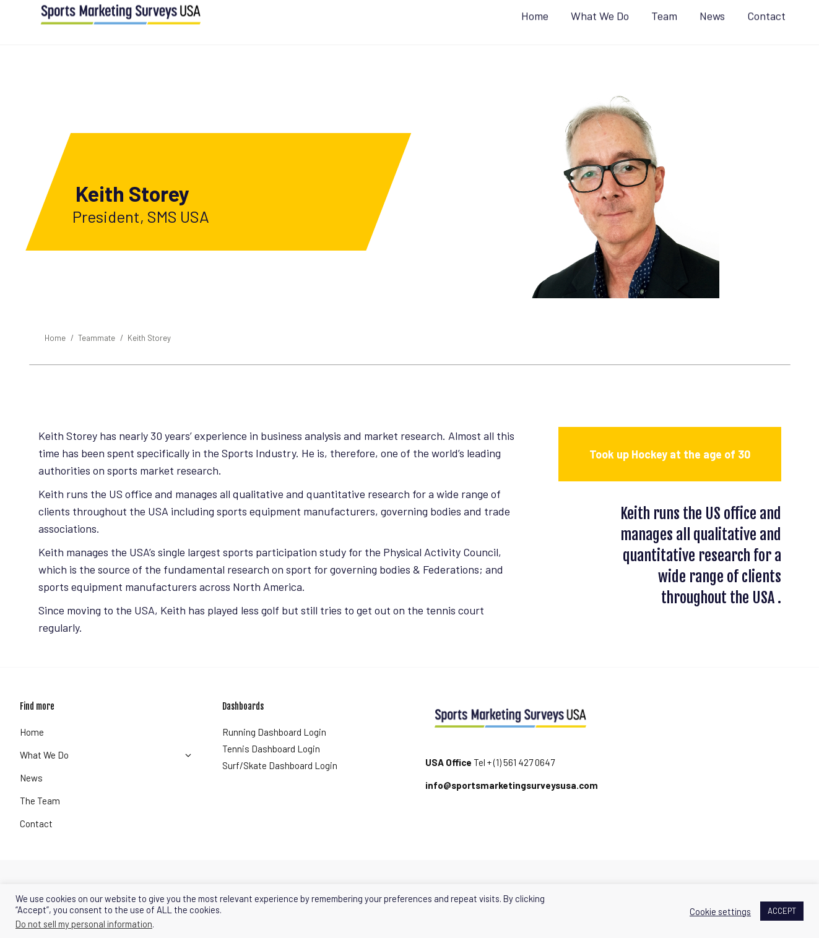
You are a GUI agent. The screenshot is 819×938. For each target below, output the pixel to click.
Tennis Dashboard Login (271, 771)
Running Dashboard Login (274, 754)
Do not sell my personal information (83, 923)
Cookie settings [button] (720, 911)
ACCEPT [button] (782, 911)
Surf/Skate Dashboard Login (279, 787)
